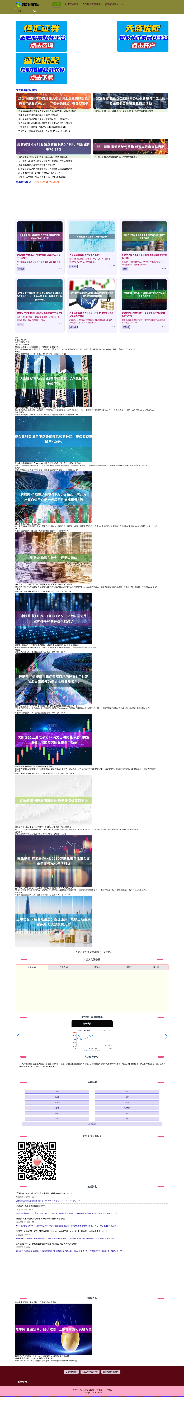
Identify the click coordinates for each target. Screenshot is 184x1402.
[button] (18, 1036)
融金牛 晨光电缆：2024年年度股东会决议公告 (39, 173)
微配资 (125, 269)
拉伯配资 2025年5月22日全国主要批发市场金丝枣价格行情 (45, 123)
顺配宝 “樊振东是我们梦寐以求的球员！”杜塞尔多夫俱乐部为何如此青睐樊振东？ (47, 645)
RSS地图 (98, 1390)
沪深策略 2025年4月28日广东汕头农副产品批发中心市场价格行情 (44, 1193)
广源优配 (73, 266)
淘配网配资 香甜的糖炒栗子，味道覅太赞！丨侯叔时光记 (44, 119)
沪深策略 (21, 269)
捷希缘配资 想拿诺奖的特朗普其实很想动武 (38, 115)
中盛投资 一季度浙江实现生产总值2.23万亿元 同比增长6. (44, 131)
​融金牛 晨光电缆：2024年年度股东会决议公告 (34, 1358)
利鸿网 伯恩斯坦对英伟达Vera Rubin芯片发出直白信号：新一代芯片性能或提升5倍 (48, 463)
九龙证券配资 (72, 4)
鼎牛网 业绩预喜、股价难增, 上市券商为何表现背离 (35, 1302)
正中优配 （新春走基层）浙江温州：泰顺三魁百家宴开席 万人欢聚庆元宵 (44, 888)
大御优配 (18, 710)
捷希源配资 (19, 412)
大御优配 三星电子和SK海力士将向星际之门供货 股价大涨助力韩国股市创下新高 (47, 706)
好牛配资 (73, 327)
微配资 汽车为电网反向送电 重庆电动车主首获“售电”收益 (40, 1218)
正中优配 (18, 892)
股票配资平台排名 (114, 4)
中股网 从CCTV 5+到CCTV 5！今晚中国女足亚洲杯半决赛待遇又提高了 (44, 584)
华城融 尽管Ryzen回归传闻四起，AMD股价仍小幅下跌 (37, 347)
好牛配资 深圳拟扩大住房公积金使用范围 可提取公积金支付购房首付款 (46, 1244)
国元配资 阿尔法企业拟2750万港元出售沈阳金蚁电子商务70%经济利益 (43, 827)
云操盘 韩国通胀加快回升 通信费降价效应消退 (33, 766)
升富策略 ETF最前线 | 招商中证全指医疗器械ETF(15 (42, 127)
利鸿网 (17, 468)
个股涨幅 (32, 967)
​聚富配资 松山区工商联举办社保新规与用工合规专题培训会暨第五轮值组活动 (47, 1361)
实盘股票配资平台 (91, 4)
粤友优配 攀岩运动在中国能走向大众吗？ (37, 165)
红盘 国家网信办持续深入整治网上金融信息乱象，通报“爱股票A (47, 111)
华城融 (17, 352)
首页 (56, 4)
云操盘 (17, 771)
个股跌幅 (64, 967)
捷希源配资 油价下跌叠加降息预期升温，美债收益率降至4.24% (40, 408)
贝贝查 (17, 528)
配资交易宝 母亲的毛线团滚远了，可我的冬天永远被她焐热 (45, 169)
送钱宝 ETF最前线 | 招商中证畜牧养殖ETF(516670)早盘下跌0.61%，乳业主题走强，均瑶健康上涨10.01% (61, 1231)
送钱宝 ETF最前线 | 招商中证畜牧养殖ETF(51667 (39, 313)
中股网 (17, 589)
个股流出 (128, 967)
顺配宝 (17, 650)
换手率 (156, 967)
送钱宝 (20, 324)
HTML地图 (107, 1390)
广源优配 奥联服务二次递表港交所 (85, 255)
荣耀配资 (126, 327)
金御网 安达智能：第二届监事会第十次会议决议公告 (42, 177)
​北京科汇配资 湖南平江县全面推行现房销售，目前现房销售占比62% (43, 1356)
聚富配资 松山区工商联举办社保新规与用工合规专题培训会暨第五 (125, 111)
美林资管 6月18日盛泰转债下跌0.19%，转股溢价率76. (43, 157)
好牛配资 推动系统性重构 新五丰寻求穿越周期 (116, 157)
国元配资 (18, 832)
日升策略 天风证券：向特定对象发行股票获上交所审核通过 (45, 161)
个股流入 (96, 967)
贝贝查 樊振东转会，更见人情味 (28, 524)
